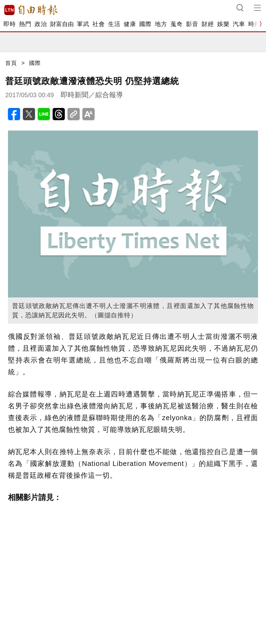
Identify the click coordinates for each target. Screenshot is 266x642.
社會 (98, 24)
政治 (41, 24)
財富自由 (61, 24)
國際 (145, 24)
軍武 (83, 24)
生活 (114, 24)
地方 (161, 24)
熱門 (25, 24)
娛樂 (223, 24)
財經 (208, 24)
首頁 (11, 63)
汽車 (239, 24)
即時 (9, 24)
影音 (192, 24)
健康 (130, 24)
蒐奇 (176, 24)
